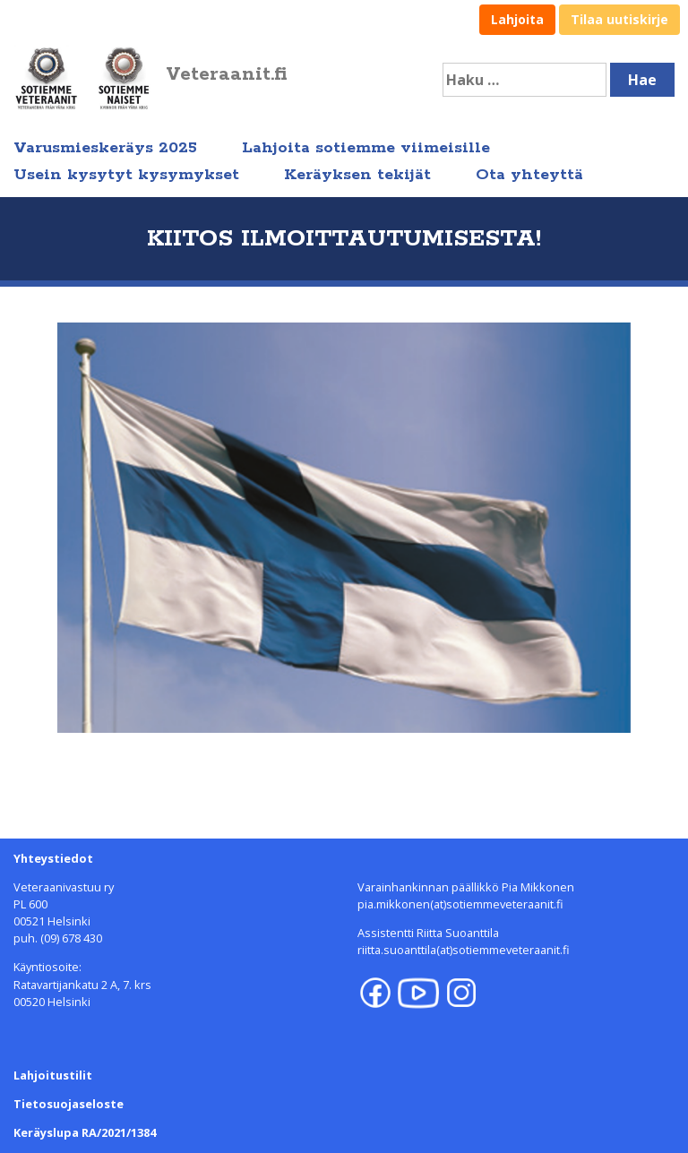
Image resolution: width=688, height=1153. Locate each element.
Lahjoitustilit (52, 1075)
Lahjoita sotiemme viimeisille (366, 148)
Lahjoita (517, 19)
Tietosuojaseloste (68, 1104)
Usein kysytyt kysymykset (126, 175)
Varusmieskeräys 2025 (105, 148)
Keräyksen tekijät (357, 175)
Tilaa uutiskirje (619, 19)
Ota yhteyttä (529, 175)
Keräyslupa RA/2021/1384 (84, 1132)
